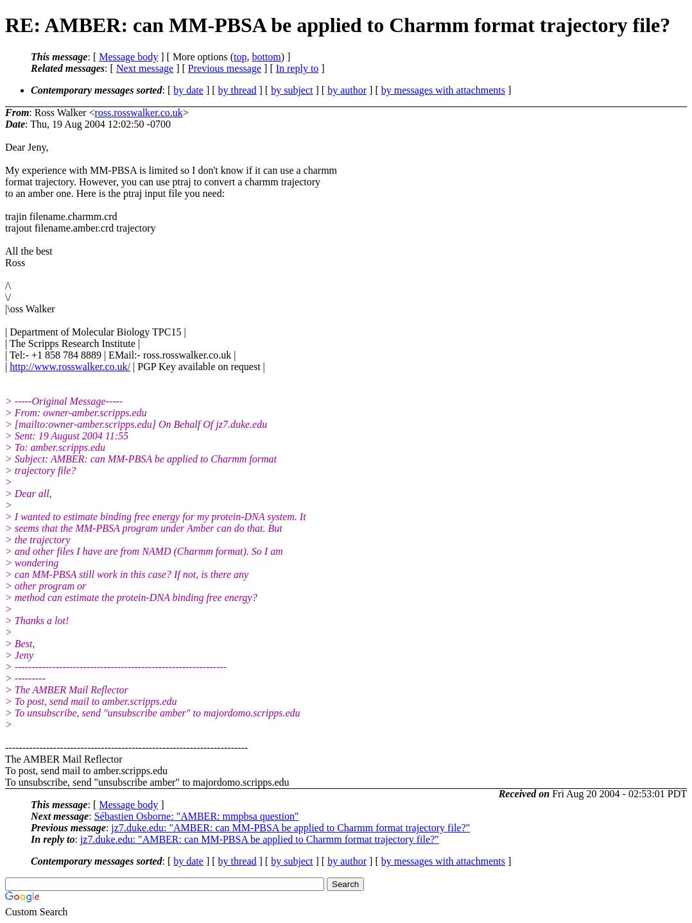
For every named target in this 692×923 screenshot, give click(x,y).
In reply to (297, 68)
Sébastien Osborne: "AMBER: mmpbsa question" (196, 816)
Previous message (224, 68)
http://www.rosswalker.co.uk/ (70, 366)
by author (347, 90)
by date (188, 90)
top (240, 56)
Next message (144, 68)
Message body (128, 56)
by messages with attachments (443, 90)
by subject (292, 90)
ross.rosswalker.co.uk (138, 112)
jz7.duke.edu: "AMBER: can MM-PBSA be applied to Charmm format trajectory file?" (290, 827)
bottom (266, 56)
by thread (237, 90)
